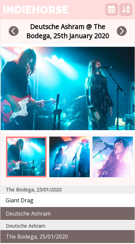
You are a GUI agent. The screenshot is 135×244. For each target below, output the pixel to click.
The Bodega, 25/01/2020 (37, 236)
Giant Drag (19, 200)
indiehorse (36, 9)
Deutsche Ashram (28, 213)
